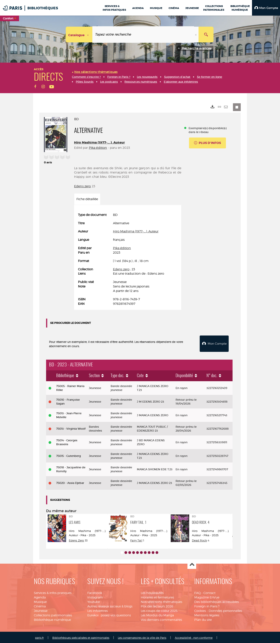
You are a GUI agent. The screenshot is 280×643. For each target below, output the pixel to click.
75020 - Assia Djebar (70, 482)
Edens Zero (76, 539)
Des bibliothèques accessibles (216, 601)
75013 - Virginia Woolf (71, 427)
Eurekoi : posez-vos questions (109, 614)
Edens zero (82, 186)
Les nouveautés (152, 592)
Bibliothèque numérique (52, 619)
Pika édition (98, 148)
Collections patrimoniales (53, 614)
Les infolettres (97, 610)
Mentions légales (206, 614)
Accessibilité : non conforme (194, 636)
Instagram (95, 596)
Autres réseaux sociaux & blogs (109, 605)
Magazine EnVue (206, 596)
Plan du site (203, 619)
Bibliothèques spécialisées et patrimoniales (80, 636)
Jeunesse (40, 610)
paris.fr (39, 636)
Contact (209, 592)
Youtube (93, 601)
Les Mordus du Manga (157, 614)
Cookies (200, 610)
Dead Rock (199, 539)
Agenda (40, 596)
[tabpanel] (127, 259)
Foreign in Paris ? (207, 605)
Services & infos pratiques (53, 592)
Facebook (94, 592)
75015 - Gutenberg (68, 455)
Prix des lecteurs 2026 (157, 605)
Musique (40, 601)
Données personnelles (225, 610)
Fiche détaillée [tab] (87, 199)
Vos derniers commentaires (161, 619)
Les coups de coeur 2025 (159, 610)
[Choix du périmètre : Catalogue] (79, 34)
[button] (266, 8)
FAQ (197, 592)
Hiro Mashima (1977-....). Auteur (99, 142)
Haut (191, 564)
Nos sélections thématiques (161, 601)
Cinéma (40, 605)
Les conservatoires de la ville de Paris (142, 636)
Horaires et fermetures (157, 596)
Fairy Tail (136, 539)
